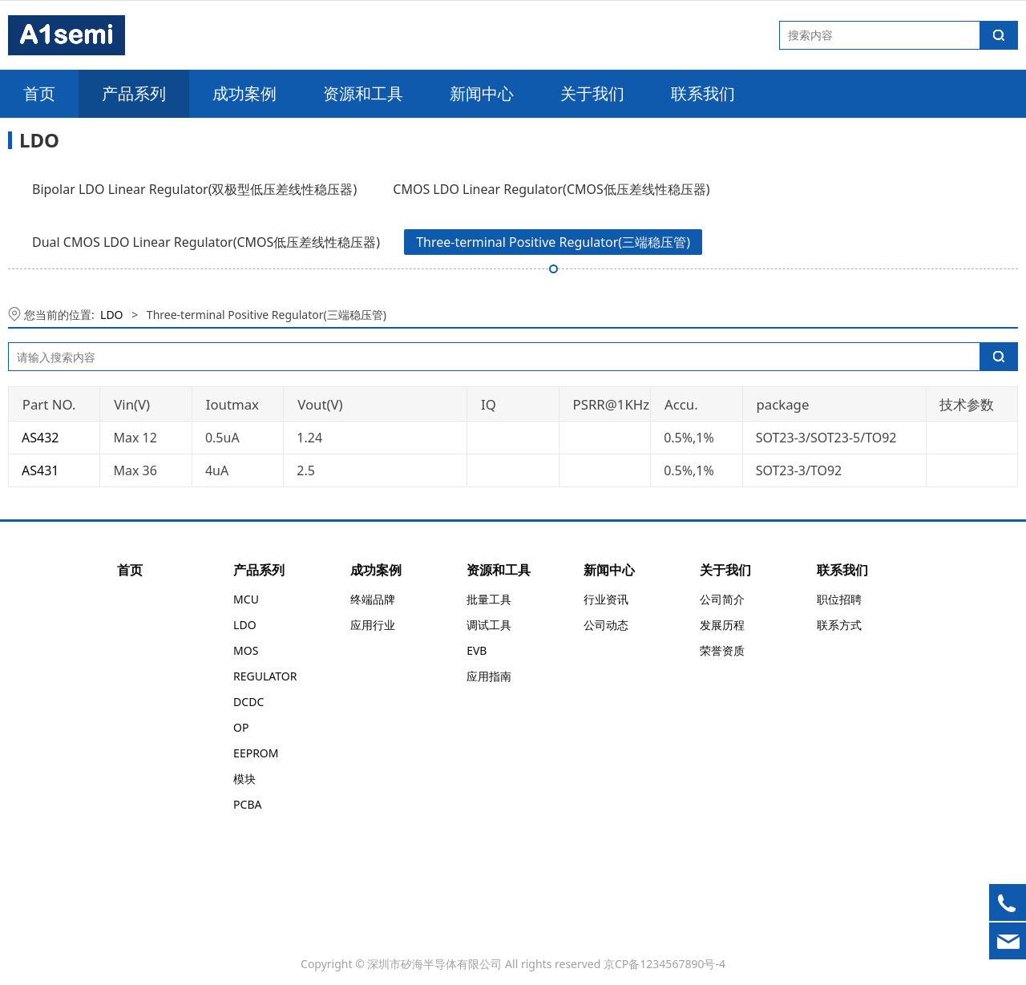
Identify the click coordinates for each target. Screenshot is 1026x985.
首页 (39, 93)
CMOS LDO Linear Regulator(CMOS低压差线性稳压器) (551, 189)
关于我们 (592, 93)
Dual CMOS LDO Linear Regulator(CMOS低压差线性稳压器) (206, 242)
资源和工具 (363, 93)
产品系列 (134, 93)
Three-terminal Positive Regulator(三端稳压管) (553, 242)
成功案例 (244, 93)
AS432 (40, 437)
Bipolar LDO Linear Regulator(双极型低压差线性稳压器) (194, 189)
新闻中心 (482, 93)
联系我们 (703, 93)
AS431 (40, 470)
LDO (111, 314)
